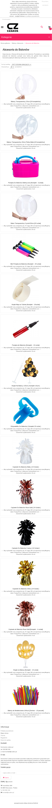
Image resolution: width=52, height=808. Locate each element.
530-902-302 (5, 790)
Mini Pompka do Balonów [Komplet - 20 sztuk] (25, 264)
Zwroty (3, 735)
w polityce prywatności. (32, 16)
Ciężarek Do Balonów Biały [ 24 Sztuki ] (26, 467)
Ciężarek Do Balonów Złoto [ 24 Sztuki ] (26, 589)
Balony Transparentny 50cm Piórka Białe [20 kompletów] (26, 142)
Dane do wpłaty (6, 740)
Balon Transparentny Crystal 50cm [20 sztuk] (26, 223)
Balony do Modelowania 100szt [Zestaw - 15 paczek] (26, 710)
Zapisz (6, 777)
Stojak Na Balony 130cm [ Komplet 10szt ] (26, 386)
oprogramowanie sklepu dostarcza (23, 803)
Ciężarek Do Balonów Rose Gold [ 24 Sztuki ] (26, 507)
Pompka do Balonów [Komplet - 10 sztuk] (26, 345)
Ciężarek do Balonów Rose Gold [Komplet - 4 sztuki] (26, 629)
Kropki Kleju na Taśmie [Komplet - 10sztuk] (26, 304)
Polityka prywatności (7, 731)
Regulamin (4, 738)
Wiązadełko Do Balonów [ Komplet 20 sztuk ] (26, 426)
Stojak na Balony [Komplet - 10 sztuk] (25, 670)
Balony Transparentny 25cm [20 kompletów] (26, 101)
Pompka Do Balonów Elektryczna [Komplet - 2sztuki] (25, 183)
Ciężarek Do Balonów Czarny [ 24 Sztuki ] (26, 548)
